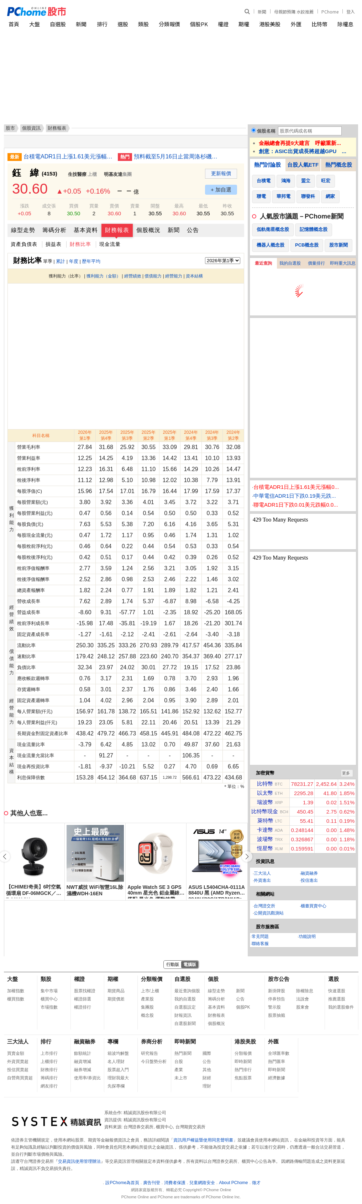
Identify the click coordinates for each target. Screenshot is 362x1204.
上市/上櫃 (150, 990)
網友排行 (49, 1086)
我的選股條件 (341, 1007)
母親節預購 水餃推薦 (294, 12)
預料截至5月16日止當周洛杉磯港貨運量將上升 (178, 156)
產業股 (147, 999)
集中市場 (49, 990)
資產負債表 (24, 244)
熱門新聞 (183, 1053)
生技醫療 (77, 174)
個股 (213, 979)
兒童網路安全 (202, 1182)
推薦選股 (336, 999)
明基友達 (113, 174)
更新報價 (221, 173)
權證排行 (82, 1007)
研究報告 (149, 1053)
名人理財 (116, 1061)
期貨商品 (116, 990)
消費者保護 (174, 1182)
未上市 (180, 1077)
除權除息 (304, 990)
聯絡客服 (260, 943)
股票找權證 (84, 990)
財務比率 (80, 244)
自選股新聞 (185, 1023)
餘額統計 (82, 1053)
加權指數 (15, 990)
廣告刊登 (151, 1182)
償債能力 (153, 276)
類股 (143, 24)
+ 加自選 (221, 190)
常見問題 (260, 936)
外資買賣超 (17, 1061)
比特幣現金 (264, 811)
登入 (350, 12)
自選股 (58, 24)
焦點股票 (243, 1077)
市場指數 (49, 1007)
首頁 (14, 24)
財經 (207, 1077)
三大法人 (262, 873)
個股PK (199, 24)
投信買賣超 (17, 1069)
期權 (243, 24)
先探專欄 (116, 1086)
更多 (346, 773)
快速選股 (336, 990)
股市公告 (278, 979)
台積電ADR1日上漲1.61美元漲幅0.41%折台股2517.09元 (67, 156)
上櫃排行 (49, 1061)
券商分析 (151, 1041)
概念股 (147, 1015)
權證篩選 (82, 999)
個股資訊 (31, 128)
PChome (330, 12)
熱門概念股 (338, 165)
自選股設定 (185, 1007)
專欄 (112, 1041)
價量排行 (316, 263)
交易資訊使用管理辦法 (79, 1161)
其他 (207, 1069)
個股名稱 (266, 131)
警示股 (274, 1007)
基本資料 (86, 230)
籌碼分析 (54, 230)
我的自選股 (290, 263)
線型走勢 (23, 230)
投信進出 (309, 880)
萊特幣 (265, 820)
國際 (207, 1053)
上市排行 (49, 1053)
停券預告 (276, 999)
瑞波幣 (265, 802)
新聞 (262, 12)
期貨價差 (116, 999)
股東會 (302, 1007)
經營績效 (132, 276)
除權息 (345, 24)
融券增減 (82, 1069)
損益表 (54, 244)
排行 (102, 24)
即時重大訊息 (343, 263)
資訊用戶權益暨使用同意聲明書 (203, 1140)
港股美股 (269, 24)
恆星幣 (265, 848)
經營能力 (173, 276)
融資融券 (309, 873)
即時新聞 (185, 1041)
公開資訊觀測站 (269, 913)
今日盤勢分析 (154, 1061)
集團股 (147, 1007)
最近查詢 (263, 263)
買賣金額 (15, 1053)
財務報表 (117, 230)
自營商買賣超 (20, 1077)
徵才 (256, 1182)
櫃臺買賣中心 (313, 905)
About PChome (233, 1182)
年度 (73, 261)
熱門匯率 (276, 1061)
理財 (207, 1086)
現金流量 (110, 244)
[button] (247, 856)
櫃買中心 (49, 999)
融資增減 (82, 1061)
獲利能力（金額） (103, 276)
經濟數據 (276, 1077)
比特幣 (319, 24)
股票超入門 (118, 1069)
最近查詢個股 (187, 990)
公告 (193, 230)
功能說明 (307, 936)
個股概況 (148, 230)
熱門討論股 (267, 165)
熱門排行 (243, 1069)
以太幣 (265, 793)
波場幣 (265, 839)
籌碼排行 (49, 1077)
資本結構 (194, 276)
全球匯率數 (278, 1053)
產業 (178, 1069)
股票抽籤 (276, 1015)
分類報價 (169, 24)
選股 (122, 24)
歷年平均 (91, 261)
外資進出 (262, 880)
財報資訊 (183, 1015)
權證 (223, 24)
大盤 (34, 24)
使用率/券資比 (87, 1077)
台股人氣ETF (303, 165)
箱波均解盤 (118, 1053)
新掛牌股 (276, 990)
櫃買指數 (15, 999)
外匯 (296, 24)
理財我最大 (118, 1077)
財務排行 (49, 1069)
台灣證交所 (264, 905)
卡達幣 (265, 830)
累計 (60, 261)
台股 (178, 1061)
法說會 (302, 999)
